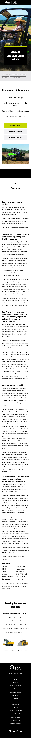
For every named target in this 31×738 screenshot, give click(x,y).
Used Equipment (15, 685)
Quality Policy (15, 717)
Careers (15, 698)
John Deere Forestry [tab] (15, 617)
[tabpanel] (16, 154)
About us (15, 707)
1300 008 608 (18, 673)
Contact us (15, 704)
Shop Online (15, 695)
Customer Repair (15, 692)
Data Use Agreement (15, 724)
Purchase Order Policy (16, 714)
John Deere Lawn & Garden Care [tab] (15, 625)
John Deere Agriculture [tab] (15, 621)
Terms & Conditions (15, 710)
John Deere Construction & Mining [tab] (14, 613)
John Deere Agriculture (17, 74)
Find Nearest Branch (15, 131)
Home (3, 74)
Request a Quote (15, 126)
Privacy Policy (15, 720)
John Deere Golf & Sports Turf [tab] (15, 632)
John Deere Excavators (9, 644)
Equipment (15, 682)
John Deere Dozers (23, 644)
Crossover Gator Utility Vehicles (18, 76)
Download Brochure (15, 137)
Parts (15, 689)
